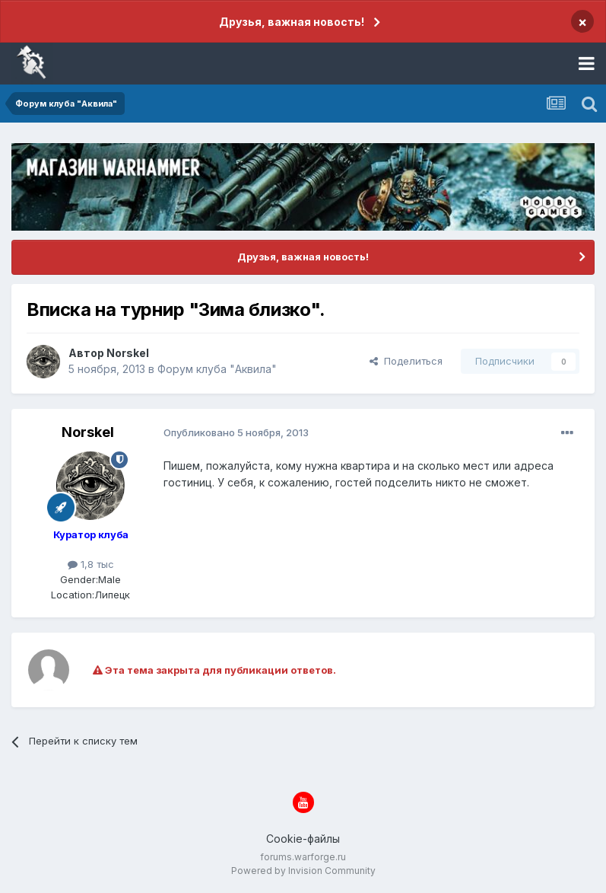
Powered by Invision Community (303, 870)
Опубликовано (236, 432)
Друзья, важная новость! (291, 21)
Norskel (127, 352)
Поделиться (406, 361)
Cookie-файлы (303, 838)
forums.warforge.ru (303, 857)
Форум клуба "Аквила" (217, 368)
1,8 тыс (91, 564)
